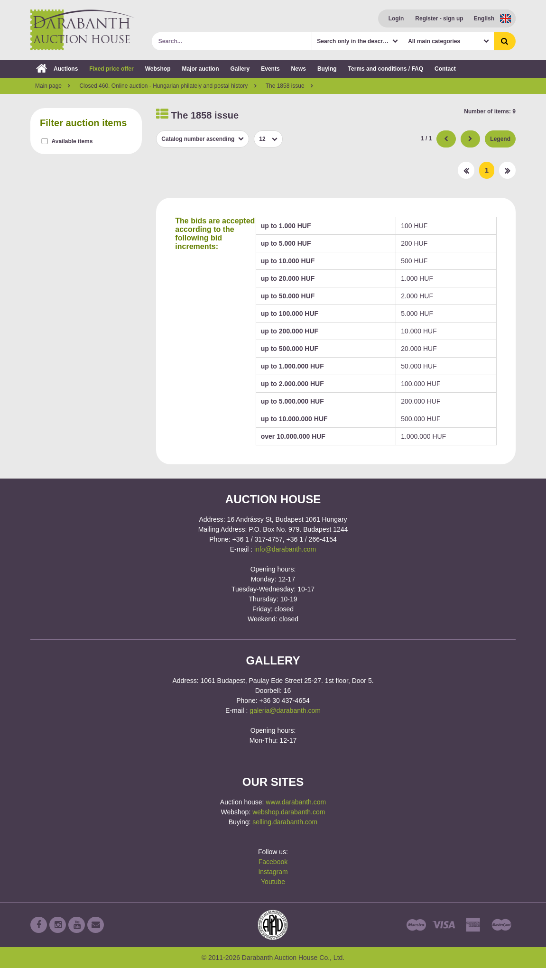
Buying (327, 68)
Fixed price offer (111, 68)
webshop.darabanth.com (288, 812)
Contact (445, 68)
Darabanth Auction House (82, 29)
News (298, 68)
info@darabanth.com (285, 549)
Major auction (200, 68)
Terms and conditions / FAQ (385, 68)
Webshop (158, 68)
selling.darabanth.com (284, 822)
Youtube (273, 881)
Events (270, 68)
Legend (500, 139)
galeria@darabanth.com (285, 710)
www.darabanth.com (296, 802)
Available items (72, 141)
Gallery (240, 68)
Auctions (57, 68)
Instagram (272, 872)
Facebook (273, 862)
